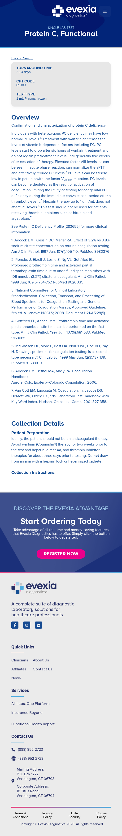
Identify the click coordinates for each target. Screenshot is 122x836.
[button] (105, 11)
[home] (55, 11)
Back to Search (22, 58)
